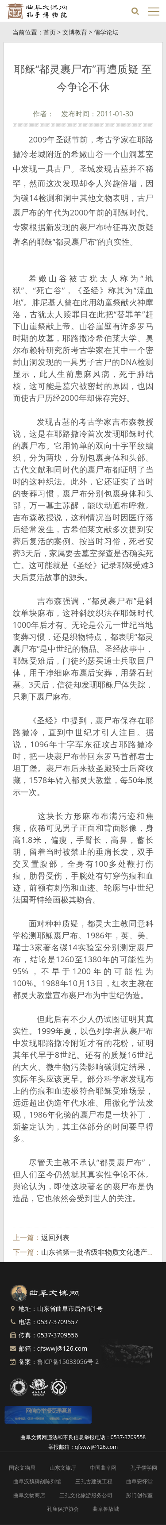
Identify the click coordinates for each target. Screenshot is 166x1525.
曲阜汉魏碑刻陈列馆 (37, 1481)
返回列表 (55, 1237)
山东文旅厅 (63, 1467)
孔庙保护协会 (63, 1509)
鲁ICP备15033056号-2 (68, 1361)
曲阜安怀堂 (139, 1481)
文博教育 (74, 32)
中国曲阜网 (103, 1467)
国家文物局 (22, 1467)
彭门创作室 (139, 1495)
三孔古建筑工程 (93, 1481)
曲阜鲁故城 (106, 1509)
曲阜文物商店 (29, 1495)
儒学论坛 (106, 32)
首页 (49, 32)
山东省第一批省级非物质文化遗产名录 (101, 1252)
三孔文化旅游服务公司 (85, 1495)
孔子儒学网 (144, 1467)
